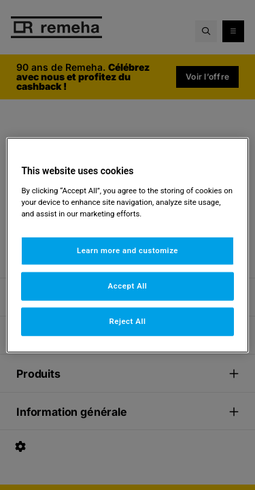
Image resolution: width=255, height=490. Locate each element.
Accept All (128, 285)
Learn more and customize (127, 250)
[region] (127, 245)
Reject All (127, 320)
